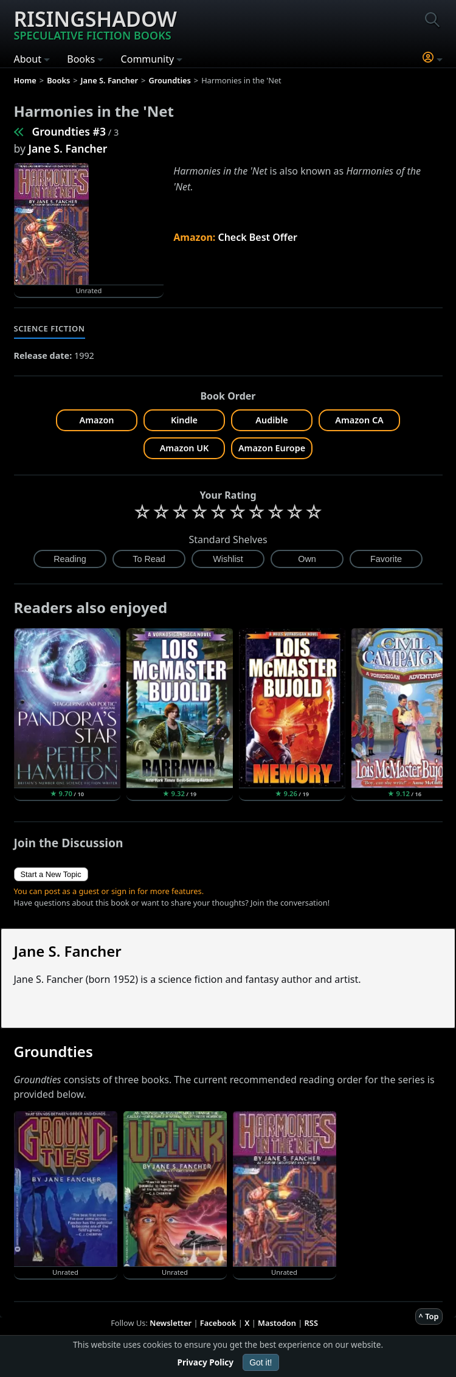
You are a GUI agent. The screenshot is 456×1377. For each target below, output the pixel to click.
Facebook (218, 1322)
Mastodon (277, 1322)
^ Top (429, 1316)
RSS (311, 1322)
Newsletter (171, 1322)
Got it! (260, 1362)
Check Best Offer (257, 237)
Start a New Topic (51, 874)
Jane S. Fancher (68, 148)
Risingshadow (95, 24)
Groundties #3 (69, 131)
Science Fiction (49, 328)
